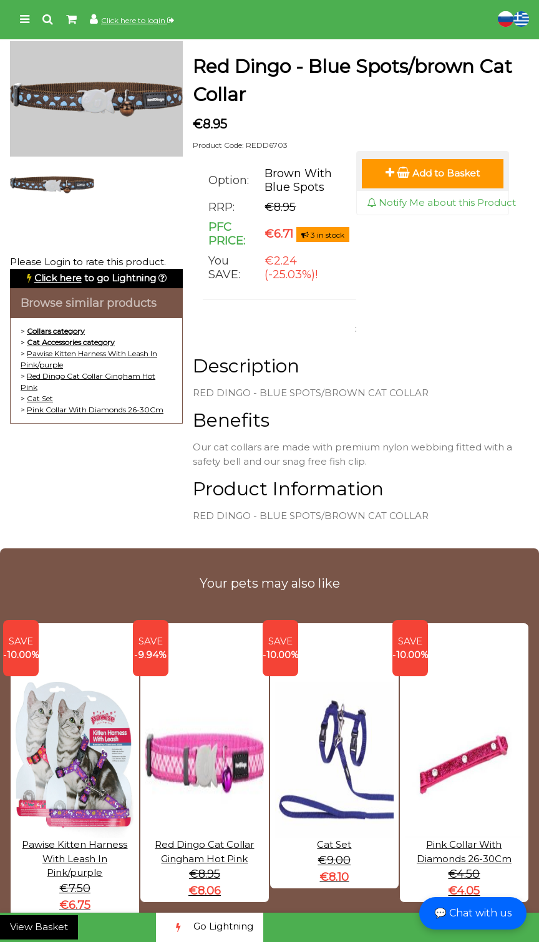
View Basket (39, 927)
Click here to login (137, 20)
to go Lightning (95, 278)
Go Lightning (209, 927)
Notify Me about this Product (441, 202)
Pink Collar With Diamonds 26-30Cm (95, 409)
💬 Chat (473, 913)
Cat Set (40, 398)
